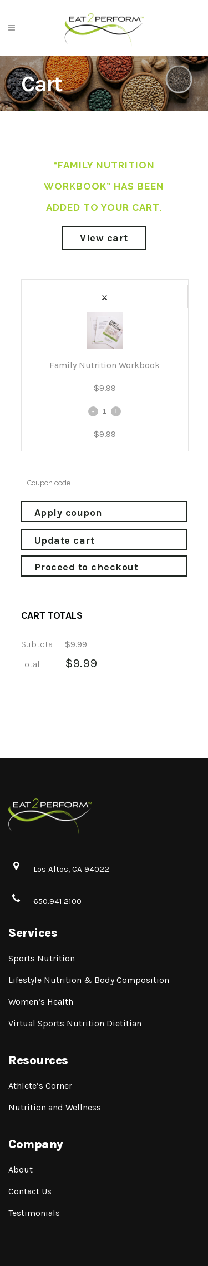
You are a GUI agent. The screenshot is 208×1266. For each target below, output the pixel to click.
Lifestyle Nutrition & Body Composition (88, 980)
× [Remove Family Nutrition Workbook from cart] (104, 297)
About (20, 1169)
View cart (104, 238)
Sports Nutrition (41, 958)
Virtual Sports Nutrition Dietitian (74, 1023)
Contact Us (30, 1191)
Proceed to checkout (86, 567)
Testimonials (34, 1213)
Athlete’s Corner (40, 1085)
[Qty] (104, 411)
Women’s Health (40, 1001)
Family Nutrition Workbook (104, 365)
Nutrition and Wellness (54, 1107)
